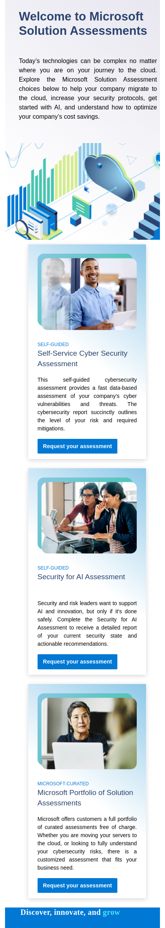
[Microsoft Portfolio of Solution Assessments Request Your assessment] (77, 885)
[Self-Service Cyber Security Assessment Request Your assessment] (77, 446)
